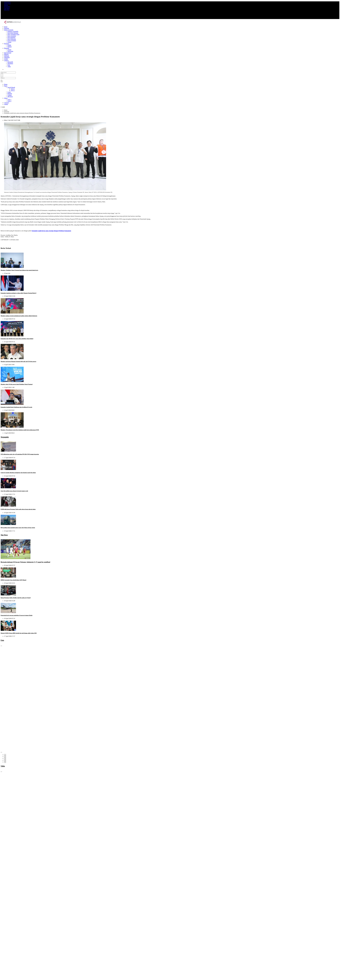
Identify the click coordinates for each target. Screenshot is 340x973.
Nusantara (10, 63)
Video (9, 66)
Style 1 (13, 89)
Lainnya (6, 60)
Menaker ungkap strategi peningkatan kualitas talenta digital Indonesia (19, 315)
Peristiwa (6, 43)
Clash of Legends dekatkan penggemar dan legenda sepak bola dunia (18, 472)
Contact (9, 95)
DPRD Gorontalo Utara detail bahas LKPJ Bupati (13, 580)
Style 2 (13, 90)
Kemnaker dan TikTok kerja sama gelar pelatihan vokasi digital (17, 338)
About (5, 98)
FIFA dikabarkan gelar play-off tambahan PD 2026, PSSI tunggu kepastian (20, 454)
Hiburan (6, 54)
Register (9, 93)
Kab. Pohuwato (11, 39)
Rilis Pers (6, 9)
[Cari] (2, 75)
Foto (8, 65)
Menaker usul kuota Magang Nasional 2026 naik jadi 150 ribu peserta (18, 361)
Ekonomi (6, 48)
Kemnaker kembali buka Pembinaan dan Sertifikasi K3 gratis (16, 407)
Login (9, 92)
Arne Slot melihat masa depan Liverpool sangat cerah (14, 491)
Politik (9, 45)
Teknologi (7, 57)
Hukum (9, 46)
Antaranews (7, 2)
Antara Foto (7, 3)
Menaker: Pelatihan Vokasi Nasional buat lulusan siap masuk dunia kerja (19, 270)
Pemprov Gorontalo (12, 31)
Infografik (10, 62)
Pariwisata (10, 51)
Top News (7, 8)
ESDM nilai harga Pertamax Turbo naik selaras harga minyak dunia (18, 509)
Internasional (7, 52)
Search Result (11, 87)
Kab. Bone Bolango (12, 33)
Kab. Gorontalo (11, 36)
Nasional (6, 28)
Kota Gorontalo (11, 40)
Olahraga (6, 56)
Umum (9, 42)
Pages (5, 86)
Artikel (6, 59)
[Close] (2, 81)
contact (6, 104)
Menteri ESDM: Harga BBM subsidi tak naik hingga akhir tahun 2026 (19, 633)
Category (6, 102)
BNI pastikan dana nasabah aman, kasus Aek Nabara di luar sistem (18, 527)
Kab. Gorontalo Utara (13, 34)
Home (5, 27)
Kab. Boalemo (11, 37)
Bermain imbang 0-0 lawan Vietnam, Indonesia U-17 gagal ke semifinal (25, 562)
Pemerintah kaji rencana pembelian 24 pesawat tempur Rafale (16, 615)
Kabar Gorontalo (8, 30)
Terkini (6, 5)
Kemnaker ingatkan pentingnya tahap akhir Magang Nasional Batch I (18, 293)
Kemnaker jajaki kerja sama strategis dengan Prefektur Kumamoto (22, 113)
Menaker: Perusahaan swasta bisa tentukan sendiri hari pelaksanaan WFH (20, 430)
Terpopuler (7, 6)
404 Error (10, 96)
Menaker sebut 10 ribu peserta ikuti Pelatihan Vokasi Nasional (16, 384)
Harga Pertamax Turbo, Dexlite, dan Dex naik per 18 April (16, 597)
